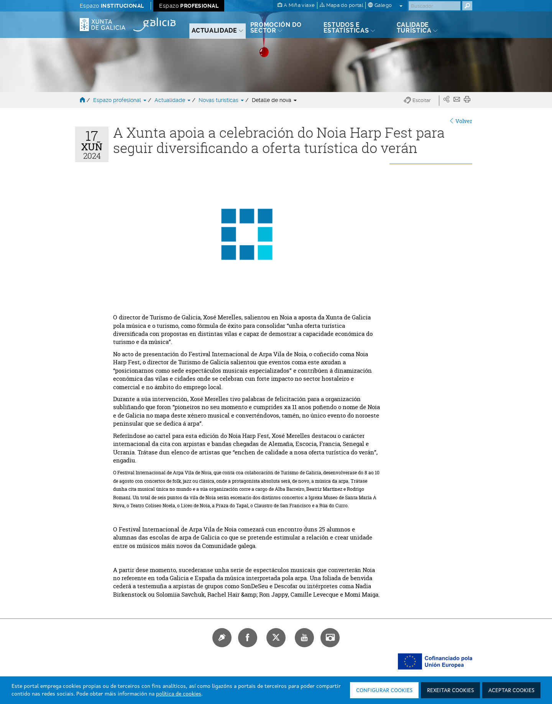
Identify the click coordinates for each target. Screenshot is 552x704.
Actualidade (173, 100)
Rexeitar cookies (450, 690)
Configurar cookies (384, 690)
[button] (421, 100)
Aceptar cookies (511, 690)
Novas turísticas (222, 100)
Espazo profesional (120, 100)
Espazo (112, 6)
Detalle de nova (274, 100)
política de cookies (178, 694)
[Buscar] (434, 5)
